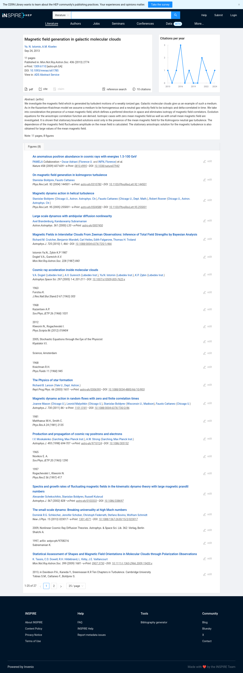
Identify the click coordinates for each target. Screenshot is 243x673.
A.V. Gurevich (72, 275)
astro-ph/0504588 (91, 207)
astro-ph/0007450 (92, 225)
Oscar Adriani (70, 161)
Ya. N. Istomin (32, 46)
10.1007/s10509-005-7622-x (108, 279)
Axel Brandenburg (42, 221)
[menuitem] (204, 15)
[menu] (212, 15)
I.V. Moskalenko (41, 439)
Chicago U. (58, 403)
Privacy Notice (33, 634)
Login (233, 15)
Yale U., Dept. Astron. (67, 385)
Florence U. (86, 161)
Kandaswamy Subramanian (71, 221)
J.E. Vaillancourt (98, 559)
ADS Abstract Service (46, 74)
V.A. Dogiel (38, 275)
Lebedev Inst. (55, 275)
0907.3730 (98, 563)
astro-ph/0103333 (86, 500)
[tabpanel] (121, 371)
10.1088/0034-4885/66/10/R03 (126, 389)
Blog (204, 622)
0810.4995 (81, 165)
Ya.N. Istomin (107, 275)
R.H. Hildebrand (68, 559)
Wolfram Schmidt (137, 515)
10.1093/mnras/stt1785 (44, 70)
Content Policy (33, 628)
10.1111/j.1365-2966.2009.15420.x (132, 563)
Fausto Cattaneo (65, 180)
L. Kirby (83, 559)
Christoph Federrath (95, 515)
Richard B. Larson (42, 385)
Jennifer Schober (72, 515)
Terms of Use (33, 641)
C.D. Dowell (51, 559)
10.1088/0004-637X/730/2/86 (112, 407)
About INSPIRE (34, 622)
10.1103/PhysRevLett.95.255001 (128, 207)
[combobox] (121, 15)
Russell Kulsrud (94, 496)
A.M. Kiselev (49, 46)
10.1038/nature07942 (107, 165)
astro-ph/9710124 (91, 443)
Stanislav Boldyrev (43, 180)
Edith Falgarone (103, 239)
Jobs (96, 23)
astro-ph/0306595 (90, 389)
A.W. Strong (93, 439)
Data (169, 23)
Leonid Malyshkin (77, 403)
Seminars (118, 23)
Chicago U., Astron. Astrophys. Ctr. (76, 198)
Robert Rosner (157, 198)
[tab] (35, 146)
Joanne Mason (41, 403)
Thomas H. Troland (124, 239)
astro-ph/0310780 (91, 184)
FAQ (79, 622)
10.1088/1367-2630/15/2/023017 (118, 519)
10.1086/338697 (114, 500)
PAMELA (37, 161)
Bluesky (206, 628)
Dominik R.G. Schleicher (46, 515)
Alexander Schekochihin (46, 496)
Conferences (145, 23)
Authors (75, 23)
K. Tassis (37, 559)
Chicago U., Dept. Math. (133, 198)
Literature (51, 23)
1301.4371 (85, 519)
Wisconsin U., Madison (140, 403)
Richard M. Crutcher (44, 239)
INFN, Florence (107, 161)
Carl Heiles (86, 239)
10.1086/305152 (119, 443)
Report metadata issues (91, 634)
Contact (206, 641)
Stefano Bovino (117, 515)
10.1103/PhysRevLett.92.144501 (128, 184)
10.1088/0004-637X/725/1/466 (93, 243)
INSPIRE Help (85, 628)
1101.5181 (81, 407)
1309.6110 (39, 66)
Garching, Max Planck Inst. (68, 439)
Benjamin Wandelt (68, 239)
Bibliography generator (154, 622)
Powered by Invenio (21, 667)
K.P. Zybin (140, 275)
